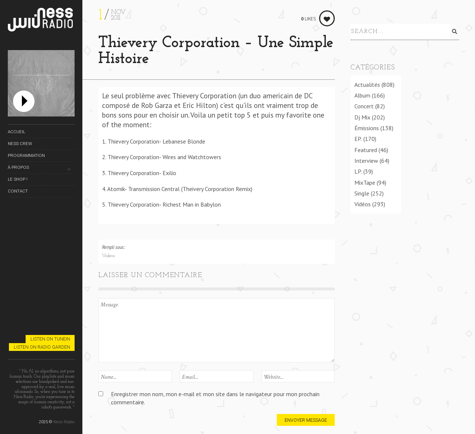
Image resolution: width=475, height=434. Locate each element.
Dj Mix (362, 115)
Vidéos (108, 256)
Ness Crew (20, 143)
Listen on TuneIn (50, 339)
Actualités (367, 83)
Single (361, 192)
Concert (364, 105)
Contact (18, 191)
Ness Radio (64, 421)
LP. (358, 170)
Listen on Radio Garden (42, 347)
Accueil (16, 131)
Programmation (26, 155)
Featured (365, 148)
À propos (18, 167)
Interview (366, 159)
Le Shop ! (17, 179)
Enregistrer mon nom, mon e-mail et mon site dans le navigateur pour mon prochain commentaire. (215, 397)
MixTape (364, 181)
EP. (358, 137)
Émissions (366, 127)
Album (362, 94)
